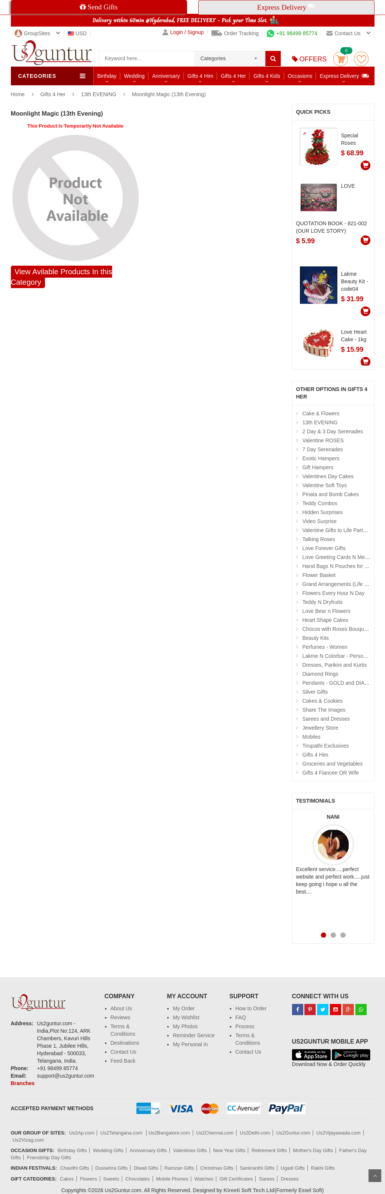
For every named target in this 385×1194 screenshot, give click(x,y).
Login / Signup (183, 32)
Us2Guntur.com (293, 1133)
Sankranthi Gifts (257, 1168)
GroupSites (32, 33)
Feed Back (123, 1061)
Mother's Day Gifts (313, 1150)
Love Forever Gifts (324, 548)
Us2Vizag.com (28, 1140)
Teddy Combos (320, 503)
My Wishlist (186, 1017)
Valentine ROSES (323, 440)
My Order (184, 1008)
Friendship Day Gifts (49, 1157)
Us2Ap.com (81, 1133)
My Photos (185, 1026)
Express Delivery (345, 75)
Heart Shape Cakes (325, 620)
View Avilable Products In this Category (61, 277)
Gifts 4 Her (233, 76)
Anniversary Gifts (148, 1150)
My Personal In (190, 1044)
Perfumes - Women (325, 647)
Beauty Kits (316, 638)
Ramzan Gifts (179, 1168)
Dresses (290, 1179)
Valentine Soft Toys (325, 485)
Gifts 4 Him (200, 76)
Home (18, 94)
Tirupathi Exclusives (326, 746)
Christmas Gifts (217, 1168)
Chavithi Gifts (74, 1168)
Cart (340, 59)
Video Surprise (320, 521)
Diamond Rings (321, 674)
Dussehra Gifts (111, 1168)
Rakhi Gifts (323, 1168)
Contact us (343, 33)
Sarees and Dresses (326, 719)
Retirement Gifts (269, 1150)
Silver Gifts (315, 692)
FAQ (240, 1017)
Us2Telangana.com (122, 1133)
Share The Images (324, 710)
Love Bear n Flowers (327, 611)
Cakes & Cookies (323, 701)
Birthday (107, 76)
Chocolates (138, 1179)
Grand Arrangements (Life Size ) (340, 584)
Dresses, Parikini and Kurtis (335, 665)
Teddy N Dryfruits (323, 602)
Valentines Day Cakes (328, 476)
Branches (23, 1083)
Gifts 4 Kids (266, 76)
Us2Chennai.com (215, 1133)
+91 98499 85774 (292, 33)
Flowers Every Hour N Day (334, 593)
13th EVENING (98, 94)
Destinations (125, 1043)
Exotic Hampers (321, 458)
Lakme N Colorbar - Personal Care (343, 656)
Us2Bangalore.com (169, 1133)
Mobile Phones (172, 1179)
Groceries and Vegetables (333, 764)
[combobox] (230, 56)
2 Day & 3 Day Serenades (333, 431)
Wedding (134, 76)
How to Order (251, 1008)
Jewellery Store (321, 728)
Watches (204, 1179)
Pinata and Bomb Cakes (331, 494)
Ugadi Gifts (293, 1168)
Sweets (111, 1179)
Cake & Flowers (321, 413)
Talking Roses (319, 539)
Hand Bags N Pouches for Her (338, 566)
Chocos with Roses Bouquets (337, 629)
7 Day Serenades (323, 449)
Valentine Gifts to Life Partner (337, 530)
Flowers (88, 1179)
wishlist (361, 59)
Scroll (375, 1175)
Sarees (266, 1179)
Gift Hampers (318, 467)
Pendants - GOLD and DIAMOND (342, 683)
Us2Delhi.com (255, 1133)
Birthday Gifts (72, 1150)
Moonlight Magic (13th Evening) (169, 94)
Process (245, 1026)
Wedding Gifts (108, 1150)
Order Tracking (235, 33)
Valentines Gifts (190, 1150)
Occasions (300, 76)
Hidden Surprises (323, 512)
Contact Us (123, 1052)
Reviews (120, 1017)
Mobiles (312, 737)
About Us (121, 1008)
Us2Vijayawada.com (338, 1133)
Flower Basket (319, 575)
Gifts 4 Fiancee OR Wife (331, 773)
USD (77, 33)
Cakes (67, 1179)
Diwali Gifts (146, 1168)
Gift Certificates (236, 1179)
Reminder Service (193, 1035)
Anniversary (166, 76)
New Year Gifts (229, 1150)
